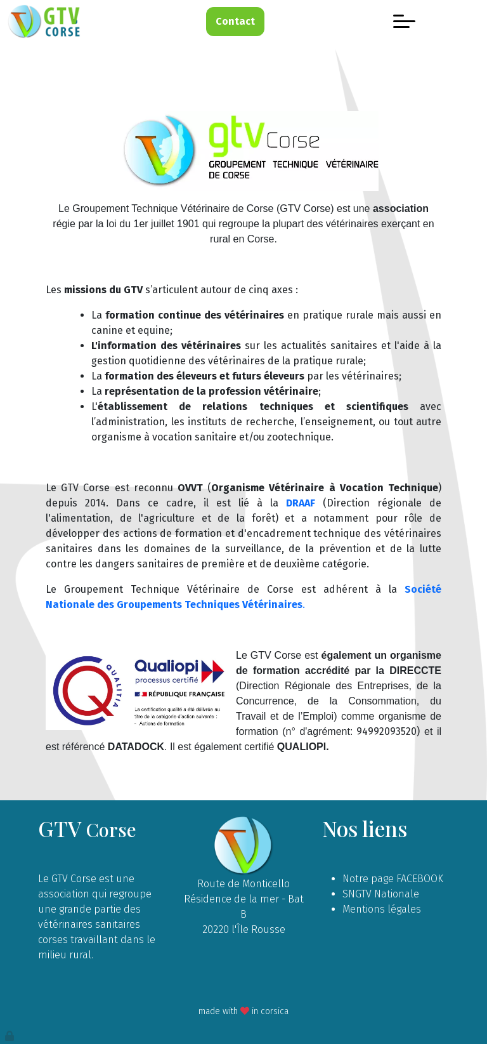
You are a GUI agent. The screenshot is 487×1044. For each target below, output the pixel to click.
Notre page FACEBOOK (392, 879)
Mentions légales (381, 909)
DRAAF (300, 503)
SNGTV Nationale (380, 894)
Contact (235, 21)
